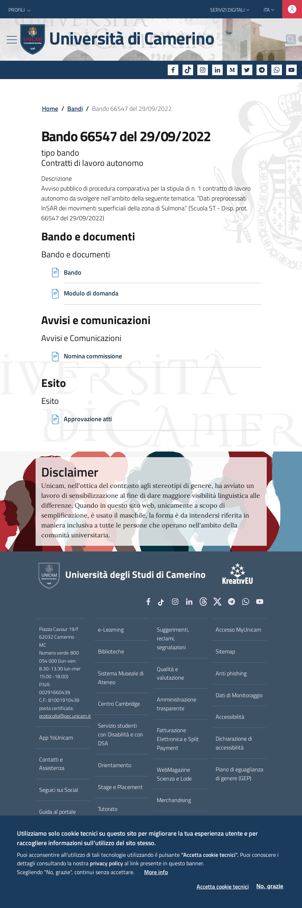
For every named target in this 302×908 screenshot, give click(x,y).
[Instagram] (202, 70)
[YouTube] (291, 70)
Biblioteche (111, 651)
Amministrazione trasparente (176, 704)
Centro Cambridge (119, 704)
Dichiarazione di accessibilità (234, 743)
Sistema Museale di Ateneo (120, 677)
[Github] (203, 602)
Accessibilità (230, 717)
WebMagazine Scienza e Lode (174, 774)
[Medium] (232, 70)
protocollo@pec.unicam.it (65, 716)
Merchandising (174, 800)
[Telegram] (262, 70)
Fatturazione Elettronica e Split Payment (178, 739)
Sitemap (225, 651)
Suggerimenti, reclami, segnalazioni (173, 638)
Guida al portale (57, 811)
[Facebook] (173, 70)
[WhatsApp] (276, 70)
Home (50, 108)
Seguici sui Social (58, 790)
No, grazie (270, 886)
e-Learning (111, 629)
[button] (20, 10)
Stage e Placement (120, 787)
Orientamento (114, 765)
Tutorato (107, 809)
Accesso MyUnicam (238, 629)
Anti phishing (231, 673)
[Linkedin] (217, 70)
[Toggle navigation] (12, 40)
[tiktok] (188, 70)
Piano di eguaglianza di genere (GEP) (239, 773)
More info (156, 872)
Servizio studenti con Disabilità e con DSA (120, 735)
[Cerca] (287, 39)
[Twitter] (247, 70)
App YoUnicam (56, 737)
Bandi (75, 108)
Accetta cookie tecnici (223, 886)
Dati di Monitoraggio (239, 695)
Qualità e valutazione (170, 673)
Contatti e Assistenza (51, 763)
